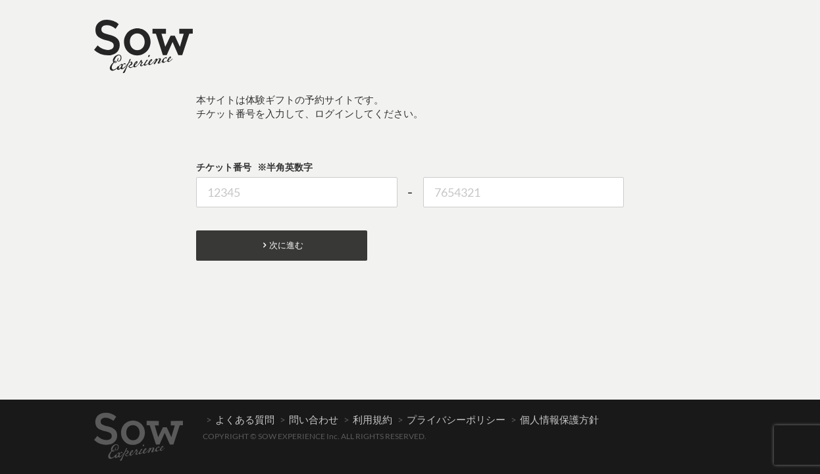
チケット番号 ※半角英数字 (254, 166)
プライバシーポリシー (456, 419)
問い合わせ (313, 419)
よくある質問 (244, 419)
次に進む (282, 245)
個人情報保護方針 (559, 419)
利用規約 (372, 419)
